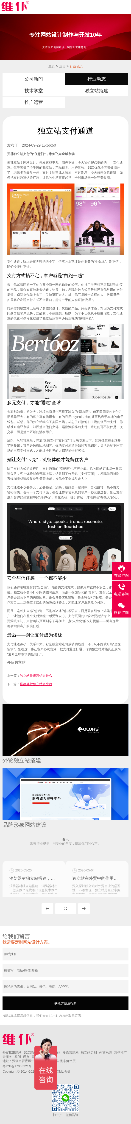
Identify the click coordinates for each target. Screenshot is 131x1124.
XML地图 (63, 1071)
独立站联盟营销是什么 (36, 675)
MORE (65, 908)
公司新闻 (34, 78)
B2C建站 (30, 1052)
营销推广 (120, 1052)
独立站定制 (89, 1052)
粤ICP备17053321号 (17, 1066)
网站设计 (29, 162)
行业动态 (76, 66)
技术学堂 (34, 90)
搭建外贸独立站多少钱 (36, 684)
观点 (62, 66)
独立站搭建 (96, 90)
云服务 (7, 1057)
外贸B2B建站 (12, 1052)
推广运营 (34, 102)
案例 (17, 1057)
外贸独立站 (16, 662)
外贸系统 (105, 1052)
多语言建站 (71, 1052)
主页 (51, 66)
